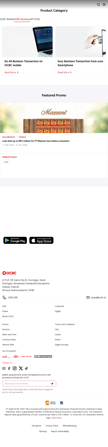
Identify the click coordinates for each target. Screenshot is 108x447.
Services (6, 329)
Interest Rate (8, 344)
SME (4, 306)
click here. (57, 417)
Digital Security (61, 344)
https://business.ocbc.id (43, 234)
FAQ (57, 329)
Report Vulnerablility (60, 431)
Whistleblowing (69, 425)
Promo (5, 324)
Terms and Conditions (65, 324)
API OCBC (35, 19)
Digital (58, 311)
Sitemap (43, 431)
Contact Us (7, 362)
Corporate (59, 306)
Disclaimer (36, 425)
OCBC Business (22, 19)
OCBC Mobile (7, 19)
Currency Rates (9, 339)
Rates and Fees (9, 334)
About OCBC (8, 316)
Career (58, 334)
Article (57, 339)
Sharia (5, 311)
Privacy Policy (52, 425)
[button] (52, 383)
